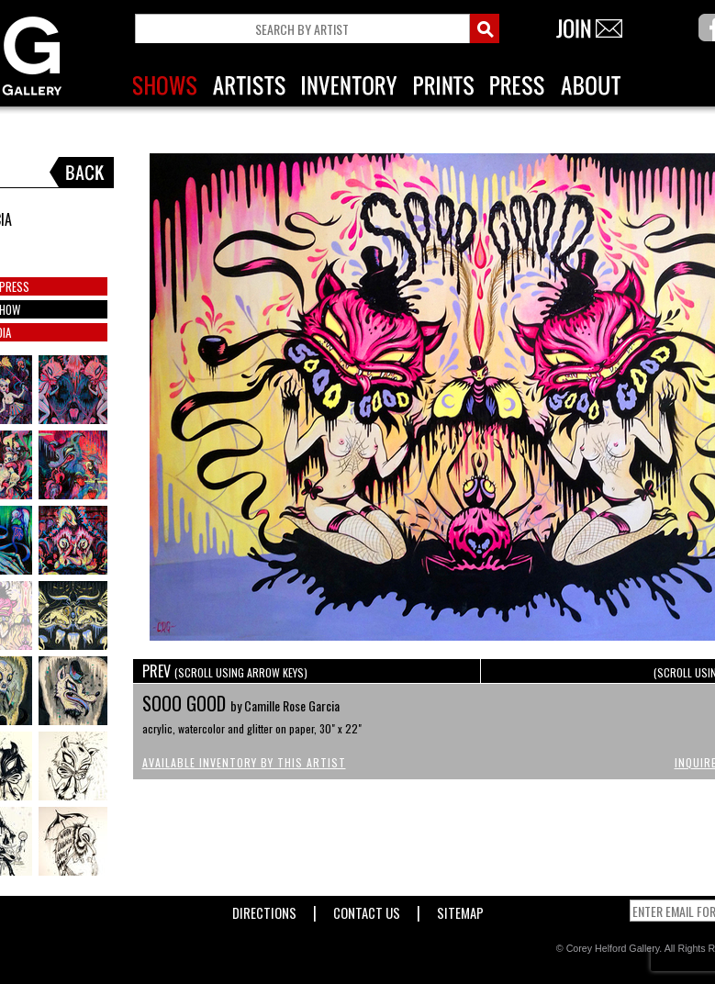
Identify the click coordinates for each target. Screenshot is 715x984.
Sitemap (460, 909)
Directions (264, 909)
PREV (224, 671)
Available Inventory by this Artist (244, 762)
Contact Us (366, 909)
